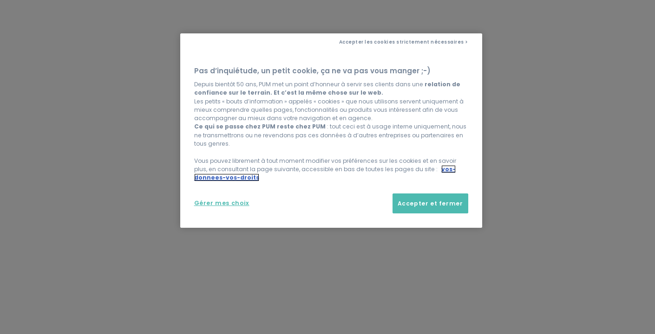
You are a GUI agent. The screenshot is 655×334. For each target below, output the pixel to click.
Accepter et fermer (430, 203)
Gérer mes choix (221, 203)
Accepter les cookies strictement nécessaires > (403, 42)
